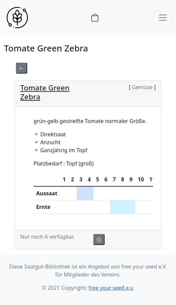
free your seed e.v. (111, 287)
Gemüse (142, 87)
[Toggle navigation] (162, 17)
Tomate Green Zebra (44, 92)
